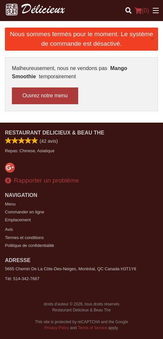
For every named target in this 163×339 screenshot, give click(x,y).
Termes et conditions (24, 237)
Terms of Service (92, 328)
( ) (142, 10)
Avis (9, 229)
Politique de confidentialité (29, 245)
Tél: (22, 278)
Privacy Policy (57, 328)
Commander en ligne (24, 211)
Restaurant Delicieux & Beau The (54, 132)
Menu (10, 204)
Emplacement (18, 219)
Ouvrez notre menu (45, 95)
